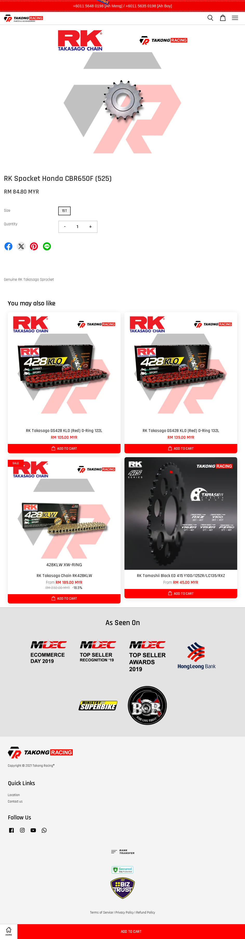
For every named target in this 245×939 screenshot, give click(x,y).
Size (7, 210)
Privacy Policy (124, 912)
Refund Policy (145, 912)
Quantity (10, 224)
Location (14, 795)
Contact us (15, 801)
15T (64, 210)
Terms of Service (101, 912)
